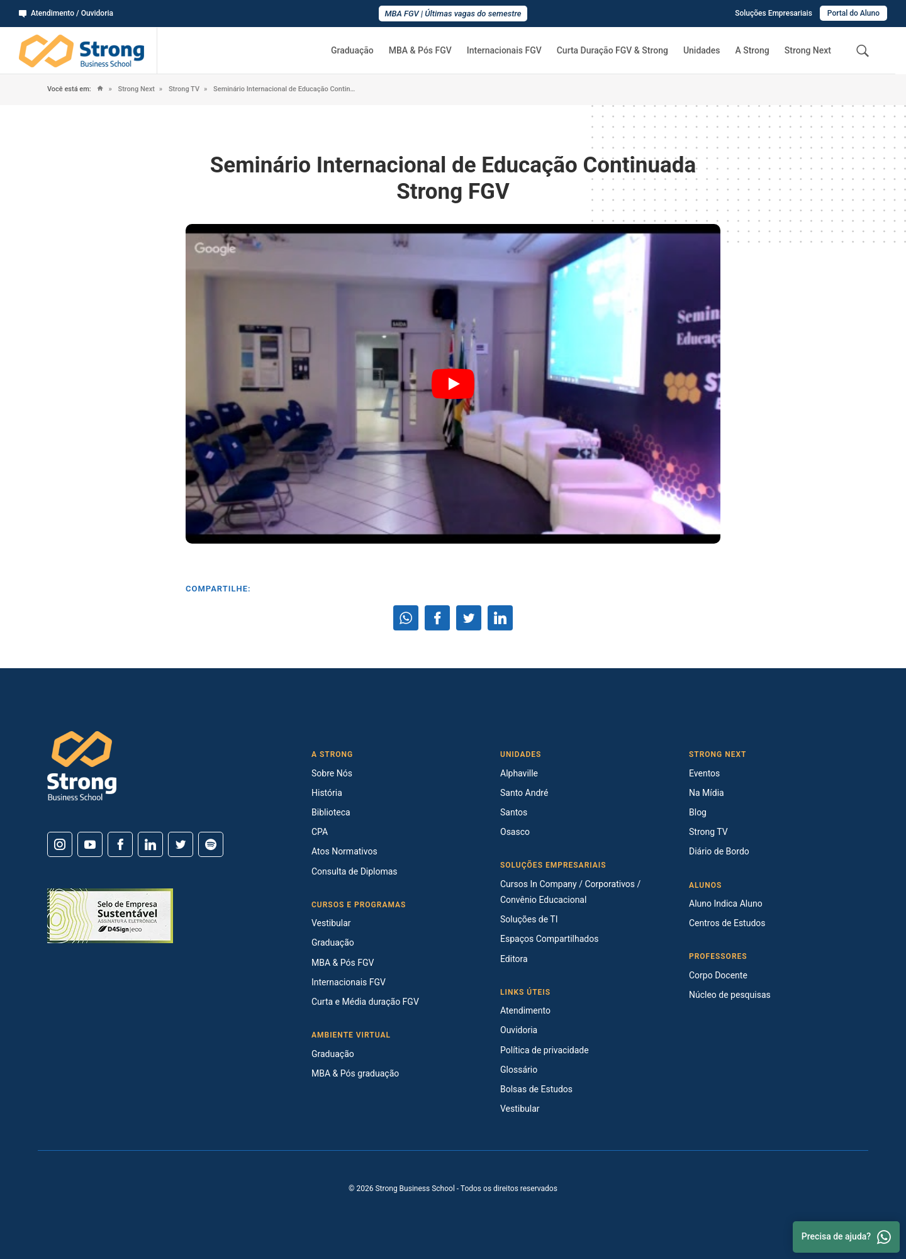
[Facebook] (120, 844)
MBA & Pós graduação (355, 1073)
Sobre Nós (331, 773)
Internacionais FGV (504, 50)
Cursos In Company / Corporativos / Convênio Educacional (570, 892)
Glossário (518, 1070)
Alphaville (519, 773)
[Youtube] (90, 844)
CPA (319, 832)
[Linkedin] (150, 844)
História (326, 793)
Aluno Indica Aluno (726, 903)
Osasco (515, 832)
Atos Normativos (344, 851)
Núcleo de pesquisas (730, 995)
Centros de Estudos (727, 923)
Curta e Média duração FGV (365, 1002)
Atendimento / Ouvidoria (66, 13)
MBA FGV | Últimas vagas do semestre (453, 13)
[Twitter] (180, 844)
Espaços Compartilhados (549, 939)
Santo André (524, 793)
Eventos (704, 773)
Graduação (352, 50)
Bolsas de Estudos (536, 1089)
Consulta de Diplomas (354, 871)
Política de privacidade (544, 1050)
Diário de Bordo (719, 851)
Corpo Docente (718, 975)
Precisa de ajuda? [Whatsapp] (846, 1237)
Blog (698, 812)
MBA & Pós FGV (420, 50)
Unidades (701, 50)
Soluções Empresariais (773, 13)
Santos (513, 812)
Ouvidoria (518, 1030)
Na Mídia (706, 793)
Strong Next (808, 50)
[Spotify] (210, 844)
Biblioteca (330, 812)
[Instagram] (59, 844)
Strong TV (183, 89)
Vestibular (331, 923)
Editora (514, 959)
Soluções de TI (529, 919)
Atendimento (525, 1010)
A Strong (752, 50)
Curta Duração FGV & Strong (612, 50)
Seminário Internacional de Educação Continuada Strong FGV (284, 89)
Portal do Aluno (853, 13)
